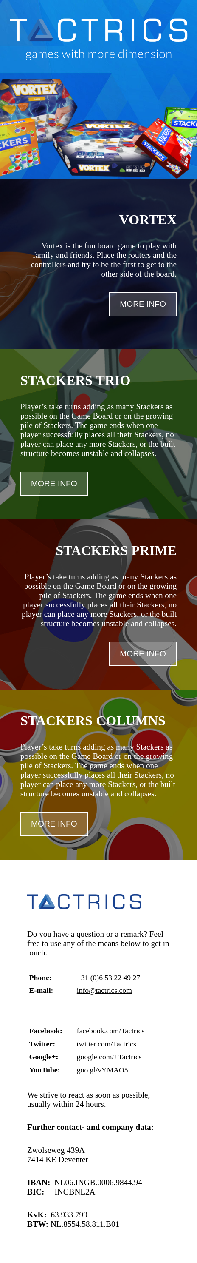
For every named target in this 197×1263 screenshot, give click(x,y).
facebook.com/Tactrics (110, 1030)
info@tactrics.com (104, 990)
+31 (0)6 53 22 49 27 (108, 977)
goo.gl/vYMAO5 (102, 1070)
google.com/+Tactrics (109, 1056)
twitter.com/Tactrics (106, 1044)
